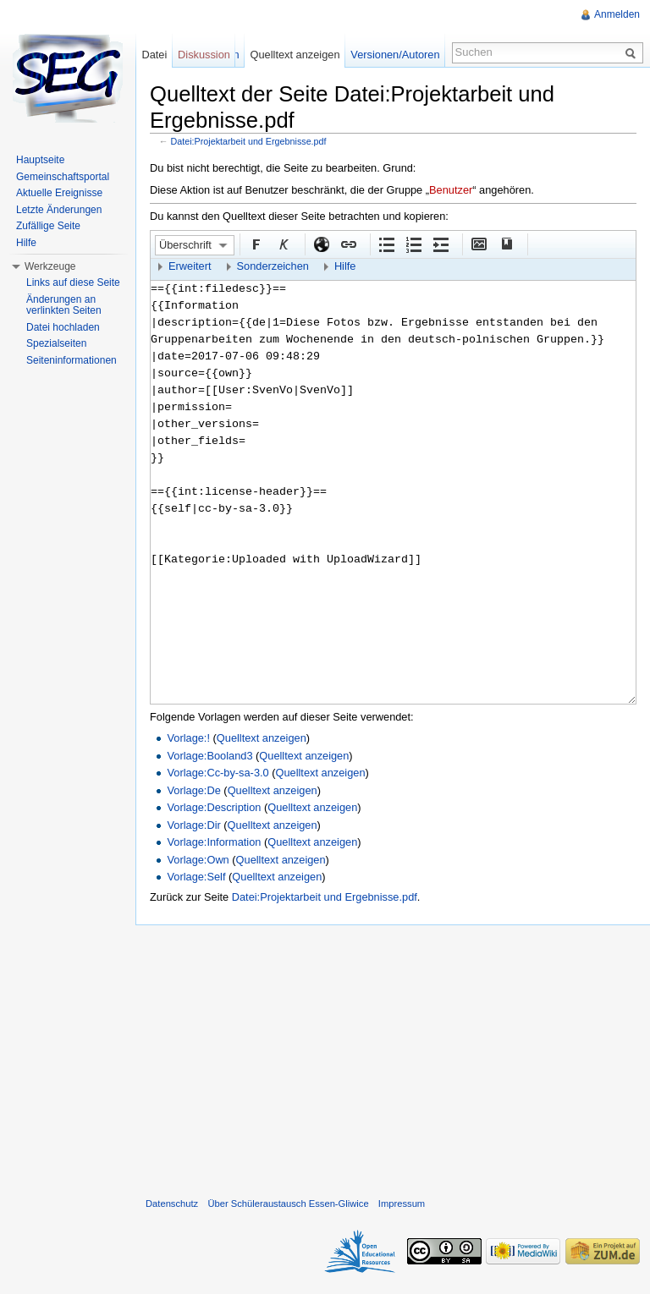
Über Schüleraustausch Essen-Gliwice (287, 1203)
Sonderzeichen (273, 266)
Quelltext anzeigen (261, 738)
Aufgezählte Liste (386, 243)
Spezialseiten (56, 343)
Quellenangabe (505, 243)
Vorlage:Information (214, 842)
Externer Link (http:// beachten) (321, 243)
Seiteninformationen (71, 360)
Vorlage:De (193, 790)
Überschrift (185, 245)
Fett (255, 243)
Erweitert (190, 266)
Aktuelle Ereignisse (59, 193)
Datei (154, 54)
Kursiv (283, 243)
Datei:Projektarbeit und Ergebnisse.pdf (249, 141)
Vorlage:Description (214, 807)
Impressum (401, 1203)
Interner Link (348, 243)
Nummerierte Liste (413, 243)
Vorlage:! (188, 738)
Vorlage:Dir (193, 825)
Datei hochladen (63, 327)
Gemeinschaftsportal (62, 177)
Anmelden (617, 14)
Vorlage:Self (196, 876)
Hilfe (345, 266)
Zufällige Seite (48, 226)
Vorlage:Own (198, 859)
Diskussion (204, 54)
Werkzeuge (50, 266)
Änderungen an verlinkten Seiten (64, 305)
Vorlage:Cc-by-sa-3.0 (217, 772)
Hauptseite (40, 160)
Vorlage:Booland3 (209, 755)
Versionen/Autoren (394, 54)
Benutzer (450, 190)
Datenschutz (172, 1203)
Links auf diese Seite (73, 282)
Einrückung (440, 243)
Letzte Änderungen (59, 210)
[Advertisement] (392, 1057)
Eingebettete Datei (478, 243)
